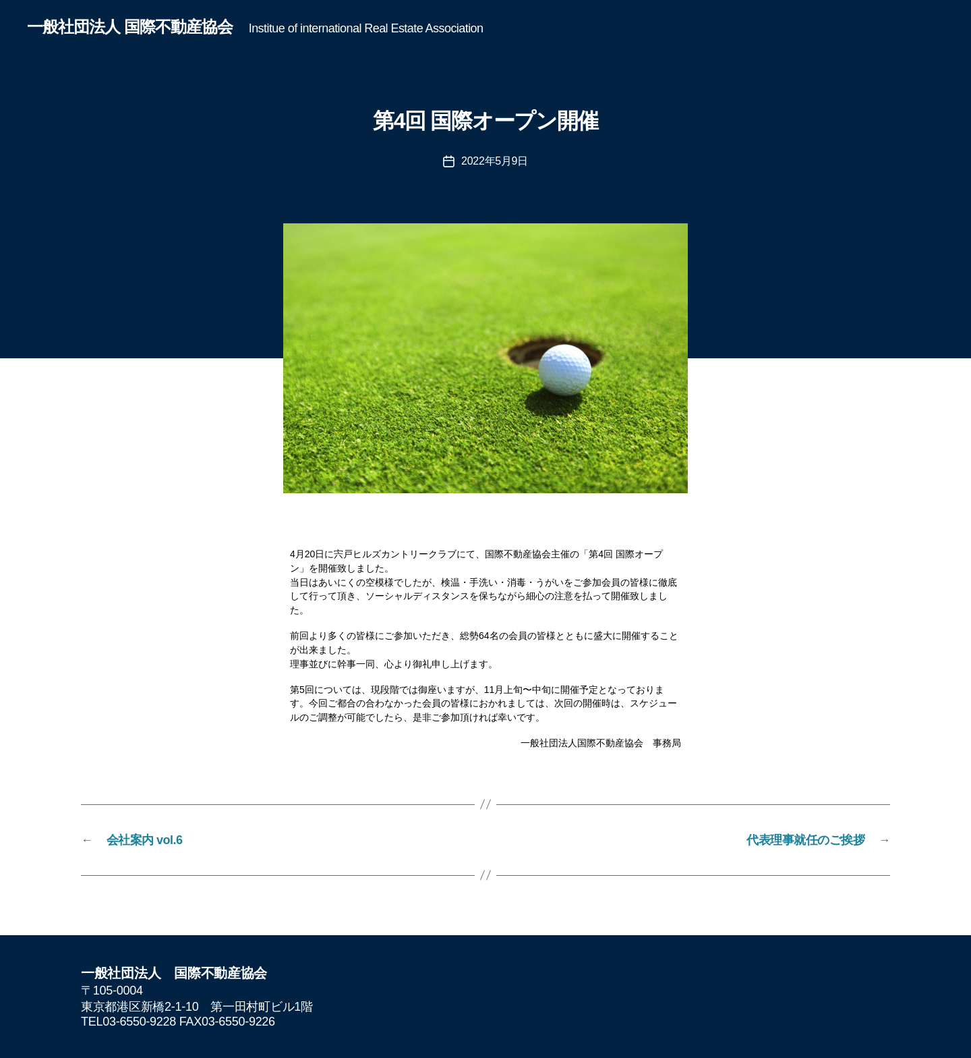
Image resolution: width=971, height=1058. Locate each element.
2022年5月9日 (494, 161)
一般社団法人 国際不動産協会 (130, 27)
